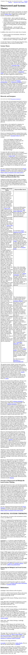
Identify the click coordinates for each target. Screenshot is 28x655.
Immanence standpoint (16, 82)
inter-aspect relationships (19, 210)
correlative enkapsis (18, 301)
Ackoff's (22, 372)
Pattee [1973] (7, 208)
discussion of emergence (16, 99)
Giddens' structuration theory (13, 564)
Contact (25, 2)
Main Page (16, 2)
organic (15, 241)
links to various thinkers (17, 634)
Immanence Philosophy (18, 343)
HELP (19, 2)
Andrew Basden (4, 618)
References (5, 587)
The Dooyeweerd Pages (6, 635)
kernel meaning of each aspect (19, 231)
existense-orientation (18, 401)
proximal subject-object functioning (18, 583)
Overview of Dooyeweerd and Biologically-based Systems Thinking (13, 481)
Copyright (3, 643)
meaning (10, 439)
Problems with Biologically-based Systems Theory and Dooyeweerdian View (13, 176)
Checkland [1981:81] (15, 135)
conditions (17, 644)
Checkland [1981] (15, 65)
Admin (22, 2)
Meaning (12, 477)
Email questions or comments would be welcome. (12, 637)
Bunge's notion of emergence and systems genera (12, 172)
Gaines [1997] (12, 156)
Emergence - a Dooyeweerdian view (18, 361)
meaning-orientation (12, 403)
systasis (7, 378)
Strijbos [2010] (8, 14)
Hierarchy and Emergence (8, 96)
